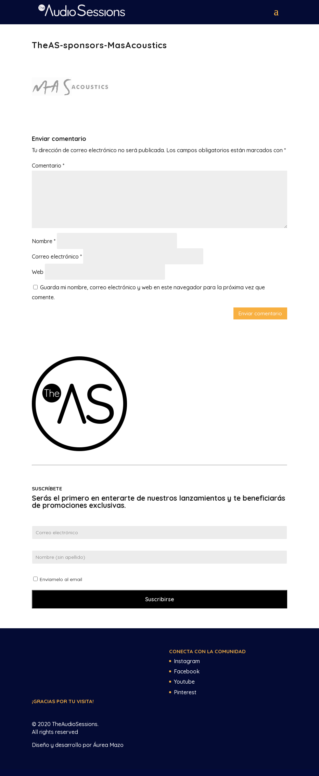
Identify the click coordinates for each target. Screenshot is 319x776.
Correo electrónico (57, 256)
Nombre (43, 241)
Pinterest (185, 692)
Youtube (184, 681)
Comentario (48, 165)
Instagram (187, 661)
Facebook (187, 671)
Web (37, 271)
